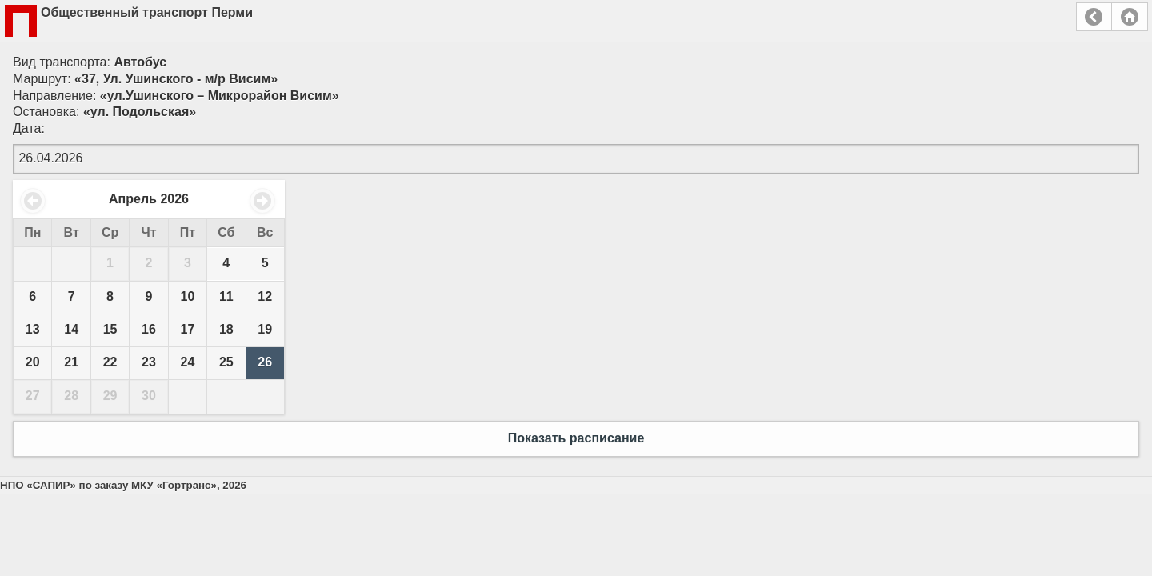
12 (265, 296)
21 (71, 362)
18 (226, 329)
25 (226, 362)
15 (110, 329)
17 (188, 329)
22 (110, 362)
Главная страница (1129, 16)
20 (33, 362)
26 (265, 362)
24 (188, 362)
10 (188, 296)
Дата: (29, 128)
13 (33, 329)
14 (71, 329)
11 (226, 296)
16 (149, 329)
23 (149, 362)
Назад (1094, 16)
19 (265, 329)
